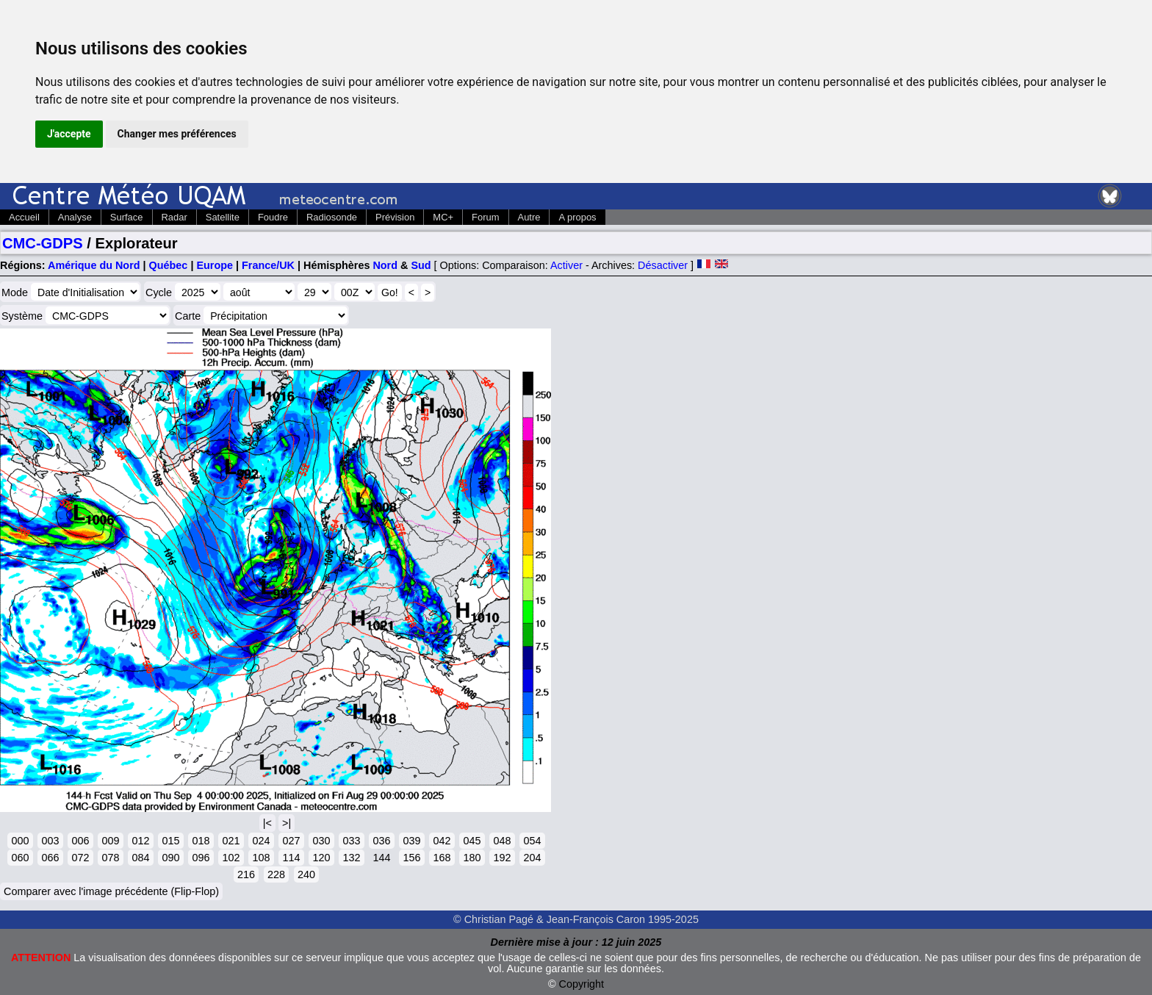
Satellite (223, 217)
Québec (168, 265)
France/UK (268, 265)
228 (276, 874)
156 (411, 857)
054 (532, 841)
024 (261, 841)
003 (50, 841)
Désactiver (663, 265)
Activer (566, 265)
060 (20, 857)
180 (471, 857)
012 (140, 841)
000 (20, 841)
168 (441, 857)
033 (351, 841)
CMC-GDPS (42, 243)
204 (532, 857)
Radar (174, 217)
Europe (214, 265)
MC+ (443, 217)
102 (231, 857)
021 (231, 841)
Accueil (24, 217)
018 (200, 841)
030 (321, 841)
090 (170, 857)
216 (246, 874)
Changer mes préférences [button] (177, 134)
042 (441, 841)
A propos (577, 217)
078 (110, 857)
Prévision (394, 217)
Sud (421, 265)
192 (502, 857)
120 (321, 857)
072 (80, 857)
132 (351, 857)
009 (110, 841)
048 (502, 841)
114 (291, 857)
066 (50, 857)
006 (80, 841)
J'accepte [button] (69, 134)
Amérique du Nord (94, 265)
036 (381, 841)
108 (261, 857)
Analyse (75, 217)
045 (471, 841)
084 (140, 857)
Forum (485, 217)
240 (306, 874)
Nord (384, 265)
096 (200, 857)
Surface (126, 217)
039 (411, 841)
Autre (529, 217)
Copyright (582, 984)
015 (170, 841)
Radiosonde (331, 217)
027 (291, 841)
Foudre (273, 217)
